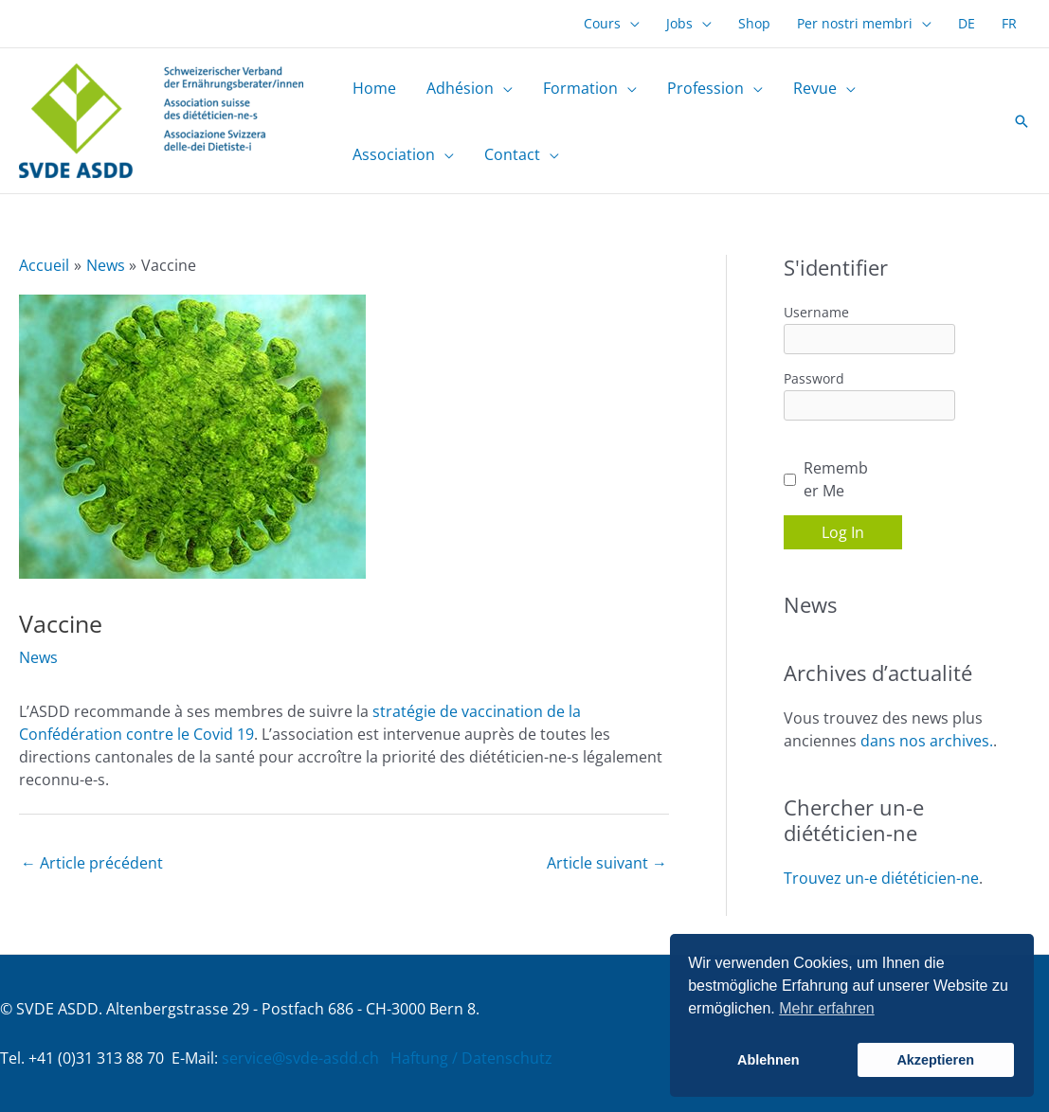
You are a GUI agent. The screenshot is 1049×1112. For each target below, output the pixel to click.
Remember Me (836, 479)
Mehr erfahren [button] (827, 1008)
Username (816, 312)
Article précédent (92, 862)
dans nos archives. (926, 740)
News (38, 657)
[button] (1021, 121)
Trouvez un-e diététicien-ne (881, 878)
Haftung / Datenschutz (471, 1058)
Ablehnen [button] (768, 1059)
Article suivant (607, 862)
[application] (630, 23)
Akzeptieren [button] (935, 1059)
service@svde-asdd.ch (300, 1058)
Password (814, 378)
